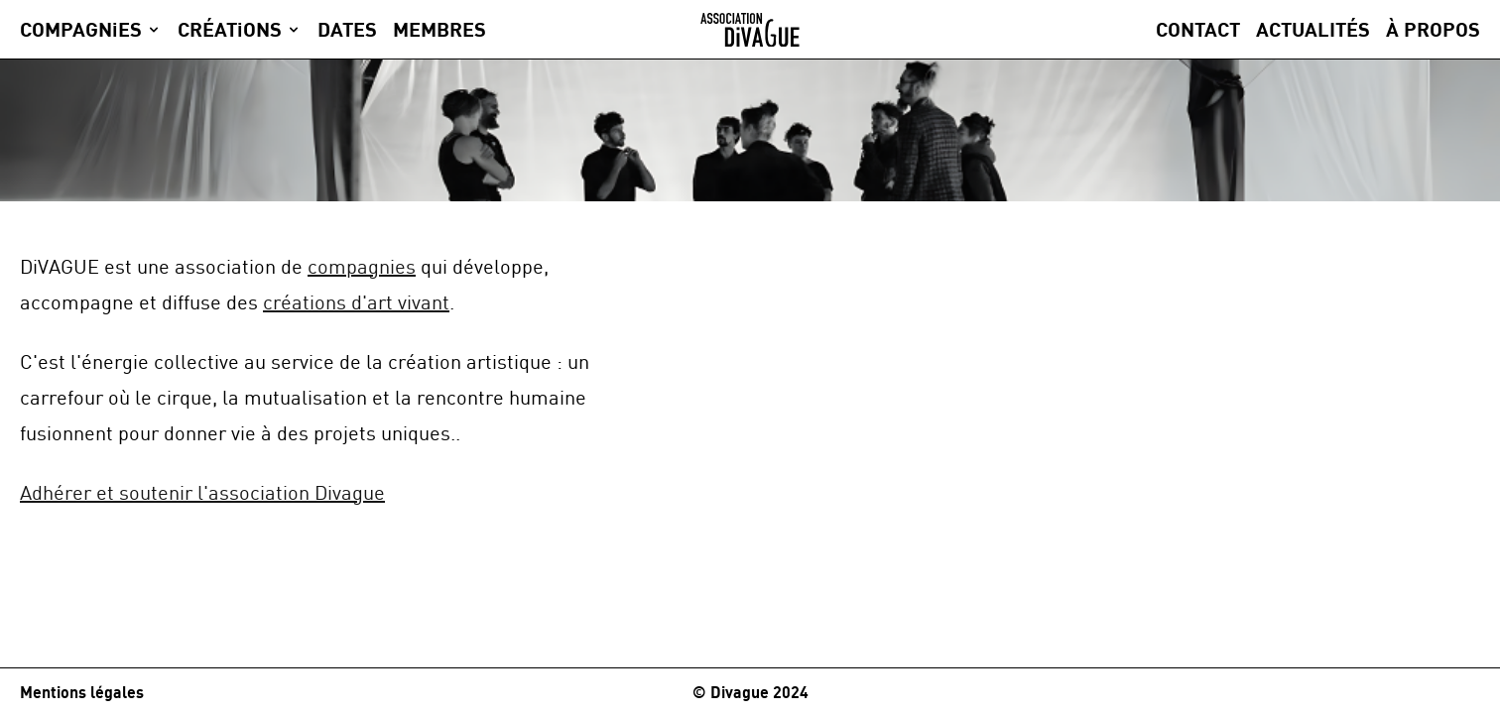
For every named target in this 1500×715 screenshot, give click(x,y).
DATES (347, 29)
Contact (1198, 29)
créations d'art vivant (356, 302)
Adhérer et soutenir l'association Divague (202, 492)
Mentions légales (82, 692)
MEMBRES (439, 29)
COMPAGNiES (81, 29)
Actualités (1313, 29)
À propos (1433, 29)
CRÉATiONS (230, 29)
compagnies (362, 266)
